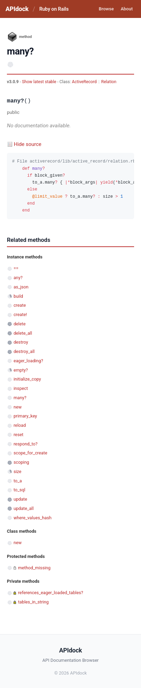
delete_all (22, 333)
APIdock (17, 8)
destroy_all (24, 351)
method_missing (34, 567)
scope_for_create (30, 452)
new (17, 407)
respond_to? (25, 443)
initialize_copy (27, 379)
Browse (106, 8)
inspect (20, 388)
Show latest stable (39, 81)
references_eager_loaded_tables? (50, 592)
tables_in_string (33, 602)
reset (18, 434)
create (19, 305)
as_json (20, 286)
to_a (17, 480)
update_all (23, 508)
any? (17, 277)
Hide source (27, 144)
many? (19, 397)
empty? (20, 370)
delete (19, 323)
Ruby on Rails (54, 9)
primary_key (25, 416)
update (20, 499)
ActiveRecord (84, 81)
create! (20, 314)
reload (19, 425)
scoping (21, 462)
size (17, 471)
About (127, 8)
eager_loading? (28, 360)
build (18, 296)
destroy (20, 342)
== (15, 268)
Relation (108, 81)
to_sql (19, 489)
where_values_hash (32, 517)
